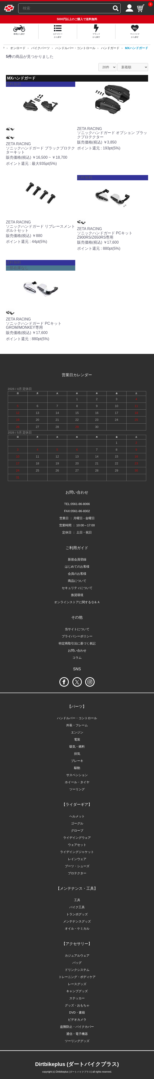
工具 (77, 900)
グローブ (77, 830)
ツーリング (77, 789)
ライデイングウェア (77, 837)
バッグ (77, 962)
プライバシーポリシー (77, 636)
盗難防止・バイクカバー (77, 1026)
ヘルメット (77, 816)
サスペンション (77, 775)
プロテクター (77, 873)
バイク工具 (77, 907)
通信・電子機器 (77, 1034)
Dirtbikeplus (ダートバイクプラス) (77, 1064)
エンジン (77, 732)
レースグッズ (77, 984)
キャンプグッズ (77, 991)
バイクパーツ (40, 48)
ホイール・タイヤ (77, 782)
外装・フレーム (77, 725)
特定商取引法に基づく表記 (77, 643)
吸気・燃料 (77, 746)
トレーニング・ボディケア (77, 977)
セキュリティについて (77, 588)
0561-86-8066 (80, 504)
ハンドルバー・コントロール (75, 48)
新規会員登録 (77, 559)
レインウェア (77, 859)
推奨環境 (77, 595)
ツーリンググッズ (77, 1041)
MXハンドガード (136, 48)
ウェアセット (77, 845)
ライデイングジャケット (77, 852)
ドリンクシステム (77, 970)
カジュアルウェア (77, 955)
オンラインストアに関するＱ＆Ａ (77, 602)
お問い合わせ (77, 650)
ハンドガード (110, 48)
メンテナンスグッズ (77, 921)
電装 (77, 739)
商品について (77, 581)
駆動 (77, 768)
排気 (77, 753)
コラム (77, 657)
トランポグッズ (77, 914)
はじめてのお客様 (77, 566)
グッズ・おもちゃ (77, 1005)
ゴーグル (77, 823)
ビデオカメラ (77, 1019)
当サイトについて (77, 629)
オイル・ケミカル (77, 928)
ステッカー (77, 998)
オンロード (18, 48)
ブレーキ (77, 761)
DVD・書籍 (77, 1012)
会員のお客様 (77, 573)
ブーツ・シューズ (77, 866)
